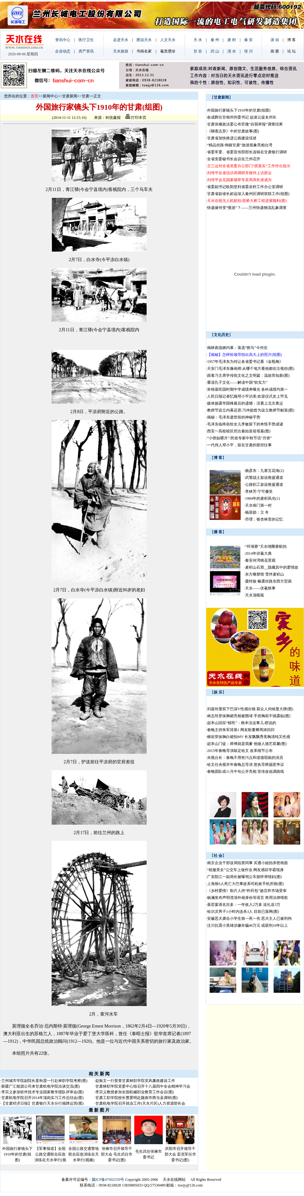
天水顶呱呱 (254, 595)
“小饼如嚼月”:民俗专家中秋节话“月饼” (240, 438)
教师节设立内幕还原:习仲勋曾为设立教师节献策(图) (250, 410)
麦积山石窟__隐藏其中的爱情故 (271, 567)
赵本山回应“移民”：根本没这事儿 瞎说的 (241, 723)
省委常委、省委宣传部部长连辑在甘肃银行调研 (247, 152)
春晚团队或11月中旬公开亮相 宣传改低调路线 (245, 771)
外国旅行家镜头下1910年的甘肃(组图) (17, 1154)
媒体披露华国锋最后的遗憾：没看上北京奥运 (245, 403)
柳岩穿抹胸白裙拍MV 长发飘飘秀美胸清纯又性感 (248, 737)
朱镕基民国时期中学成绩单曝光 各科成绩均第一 (247, 389)
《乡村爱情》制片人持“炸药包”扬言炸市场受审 (247, 890)
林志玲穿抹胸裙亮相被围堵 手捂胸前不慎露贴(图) (248, 716)
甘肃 (85, 96)
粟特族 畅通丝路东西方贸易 (268, 581)
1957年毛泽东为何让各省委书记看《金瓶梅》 (245, 361)
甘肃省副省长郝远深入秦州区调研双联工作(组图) (248, 194)
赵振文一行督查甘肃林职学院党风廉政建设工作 (135, 1080)
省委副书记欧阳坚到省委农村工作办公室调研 (245, 187)
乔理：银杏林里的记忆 (264, 519)
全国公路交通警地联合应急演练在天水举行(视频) (83, 1154)
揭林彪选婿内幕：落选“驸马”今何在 (237, 347)
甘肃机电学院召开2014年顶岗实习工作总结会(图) (42, 1097)
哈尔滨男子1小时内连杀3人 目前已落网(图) (243, 911)
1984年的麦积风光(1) (262, 498)
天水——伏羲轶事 (260, 588)
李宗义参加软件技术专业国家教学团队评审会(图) (42, 1092)
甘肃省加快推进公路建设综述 (231, 138)
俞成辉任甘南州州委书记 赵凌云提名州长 (241, 117)
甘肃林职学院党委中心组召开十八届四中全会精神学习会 (142, 1086)
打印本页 (135, 117)
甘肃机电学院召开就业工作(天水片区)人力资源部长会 (140, 1103)
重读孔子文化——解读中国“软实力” (238, 382)
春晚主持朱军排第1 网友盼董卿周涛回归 (241, 730)
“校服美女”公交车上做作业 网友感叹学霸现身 (245, 870)
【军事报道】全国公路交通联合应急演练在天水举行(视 (50, 1154)
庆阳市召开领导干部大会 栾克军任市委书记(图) (180, 1154)
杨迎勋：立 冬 (257, 512)
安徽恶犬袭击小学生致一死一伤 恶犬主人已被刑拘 (249, 918)
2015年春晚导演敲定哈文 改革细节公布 (240, 750)
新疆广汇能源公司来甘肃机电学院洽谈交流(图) (40, 1086)
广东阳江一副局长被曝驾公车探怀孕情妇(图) (244, 877)
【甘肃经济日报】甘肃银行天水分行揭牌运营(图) (42, 1103)
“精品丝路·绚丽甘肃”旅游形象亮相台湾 (239, 145)
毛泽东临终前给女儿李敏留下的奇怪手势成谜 (245, 424)
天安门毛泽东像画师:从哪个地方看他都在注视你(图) (250, 368)
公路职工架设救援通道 (264, 484)
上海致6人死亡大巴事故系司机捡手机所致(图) (245, 884)
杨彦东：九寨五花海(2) (264, 470)
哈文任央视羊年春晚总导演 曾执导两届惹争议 (245, 764)
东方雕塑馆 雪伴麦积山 (264, 574)
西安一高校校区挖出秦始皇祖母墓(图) (238, 431)
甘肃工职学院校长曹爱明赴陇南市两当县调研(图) (136, 1097)
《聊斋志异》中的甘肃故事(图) (233, 131)
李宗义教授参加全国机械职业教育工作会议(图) (134, 1092)
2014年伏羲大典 (258, 553)
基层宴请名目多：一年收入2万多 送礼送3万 (243, 904)
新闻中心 (50, 96)
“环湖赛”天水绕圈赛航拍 (266, 546)
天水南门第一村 (258, 505)
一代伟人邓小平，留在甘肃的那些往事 (239, 445)
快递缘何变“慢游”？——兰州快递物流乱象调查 (247, 207)
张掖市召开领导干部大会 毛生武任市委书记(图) (116, 1154)
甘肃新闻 (69, 96)
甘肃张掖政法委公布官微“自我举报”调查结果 (245, 124)
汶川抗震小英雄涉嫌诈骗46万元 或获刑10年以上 (247, 925)
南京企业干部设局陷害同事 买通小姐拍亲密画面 (247, 863)
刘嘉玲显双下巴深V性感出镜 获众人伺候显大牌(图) (250, 709)
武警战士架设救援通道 (264, 477)
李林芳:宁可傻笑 (259, 491)
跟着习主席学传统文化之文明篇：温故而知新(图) (248, 375)
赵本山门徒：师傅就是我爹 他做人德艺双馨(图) (247, 743)
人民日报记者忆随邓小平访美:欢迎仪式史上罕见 (247, 396)
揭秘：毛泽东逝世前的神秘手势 (234, 417)
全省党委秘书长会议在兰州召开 (233, 159)
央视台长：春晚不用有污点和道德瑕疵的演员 (245, 757)
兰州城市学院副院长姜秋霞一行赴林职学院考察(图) (44, 1080)
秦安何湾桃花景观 (260, 560)
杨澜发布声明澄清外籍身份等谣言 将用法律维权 (247, 897)
